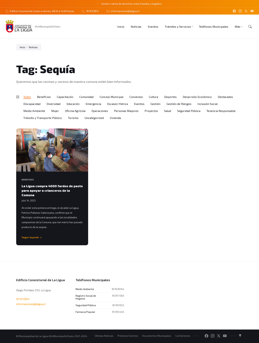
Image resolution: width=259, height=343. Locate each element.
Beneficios (44, 96)
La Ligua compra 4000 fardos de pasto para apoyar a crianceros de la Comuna (52, 190)
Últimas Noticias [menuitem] (104, 335)
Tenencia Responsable (221, 110)
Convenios (136, 96)
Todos (27, 96)
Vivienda (115, 117)
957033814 (22, 299)
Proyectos (151, 110)
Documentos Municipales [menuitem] (156, 335)
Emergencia (93, 103)
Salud (167, 110)
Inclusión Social (207, 103)
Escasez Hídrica (117, 103)
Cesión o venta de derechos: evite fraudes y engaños (131, 3)
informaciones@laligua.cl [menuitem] (125, 11)
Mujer (55, 110)
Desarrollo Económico (197, 96)
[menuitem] (120, 26)
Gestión (155, 103)
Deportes (170, 96)
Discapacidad (31, 103)
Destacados (225, 96)
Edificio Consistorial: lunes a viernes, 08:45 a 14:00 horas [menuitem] (42, 11)
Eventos (139, 103)
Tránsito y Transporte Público (42, 117)
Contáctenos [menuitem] (182, 335)
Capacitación (65, 96)
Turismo (73, 117)
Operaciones (100, 110)
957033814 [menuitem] (92, 11)
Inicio (22, 47)
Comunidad (86, 96)
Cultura (153, 96)
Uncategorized (94, 117)
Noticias (33, 47)
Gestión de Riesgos (179, 103)
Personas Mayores (126, 110)
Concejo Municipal (111, 96)
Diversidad (53, 103)
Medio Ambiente (34, 110)
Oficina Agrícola (75, 110)
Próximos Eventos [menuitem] (128, 335)
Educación (73, 103)
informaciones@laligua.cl (31, 304)
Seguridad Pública (188, 110)
